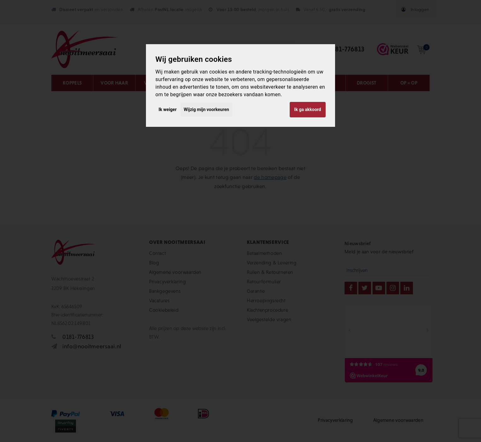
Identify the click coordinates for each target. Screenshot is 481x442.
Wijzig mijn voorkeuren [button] (206, 109)
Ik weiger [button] (168, 109)
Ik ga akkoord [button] (307, 109)
